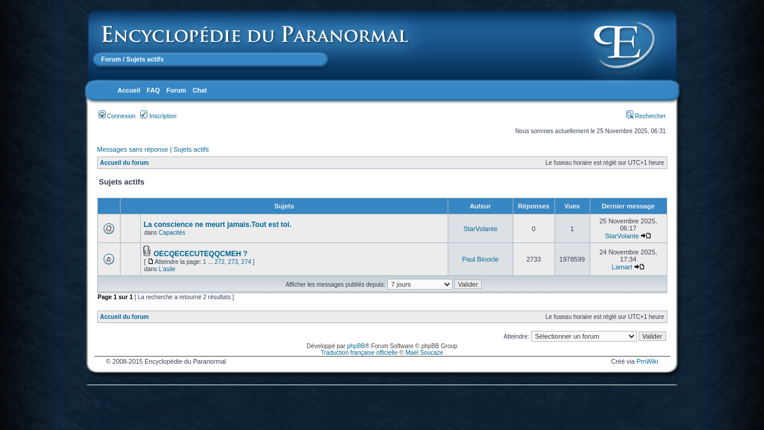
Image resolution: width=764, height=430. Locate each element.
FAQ (153, 90)
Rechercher (646, 116)
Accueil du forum (124, 162)
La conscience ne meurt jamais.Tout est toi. (217, 224)
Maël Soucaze (424, 352)
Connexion (117, 116)
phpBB (356, 346)
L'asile (167, 269)
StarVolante (480, 228)
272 (220, 262)
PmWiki (647, 361)
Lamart (622, 267)
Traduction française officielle (359, 352)
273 (233, 262)
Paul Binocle (480, 259)
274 (246, 262)
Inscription (158, 116)
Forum (111, 59)
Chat (200, 90)
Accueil (129, 90)
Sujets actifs (191, 149)
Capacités (172, 232)
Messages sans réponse (132, 149)
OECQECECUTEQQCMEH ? (200, 254)
